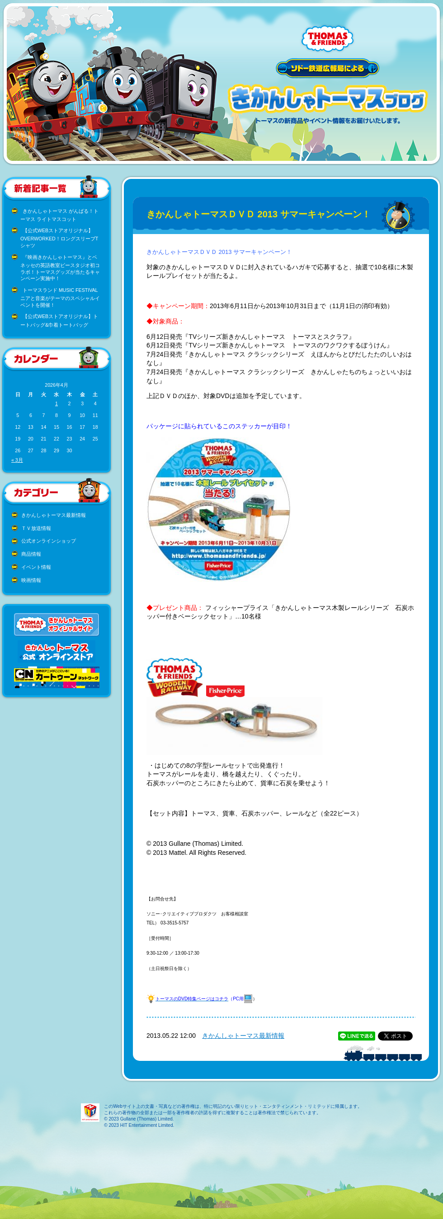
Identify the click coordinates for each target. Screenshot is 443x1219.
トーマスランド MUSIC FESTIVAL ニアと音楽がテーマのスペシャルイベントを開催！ (60, 297)
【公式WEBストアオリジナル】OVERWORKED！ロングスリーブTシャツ (59, 238)
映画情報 (31, 580)
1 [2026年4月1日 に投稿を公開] (56, 403)
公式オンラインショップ (48, 541)
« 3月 (17, 460)
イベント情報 (36, 567)
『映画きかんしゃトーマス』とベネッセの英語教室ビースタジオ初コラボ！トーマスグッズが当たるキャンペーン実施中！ (60, 267)
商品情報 (31, 554)
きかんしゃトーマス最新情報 (53, 515)
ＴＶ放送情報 (36, 528)
